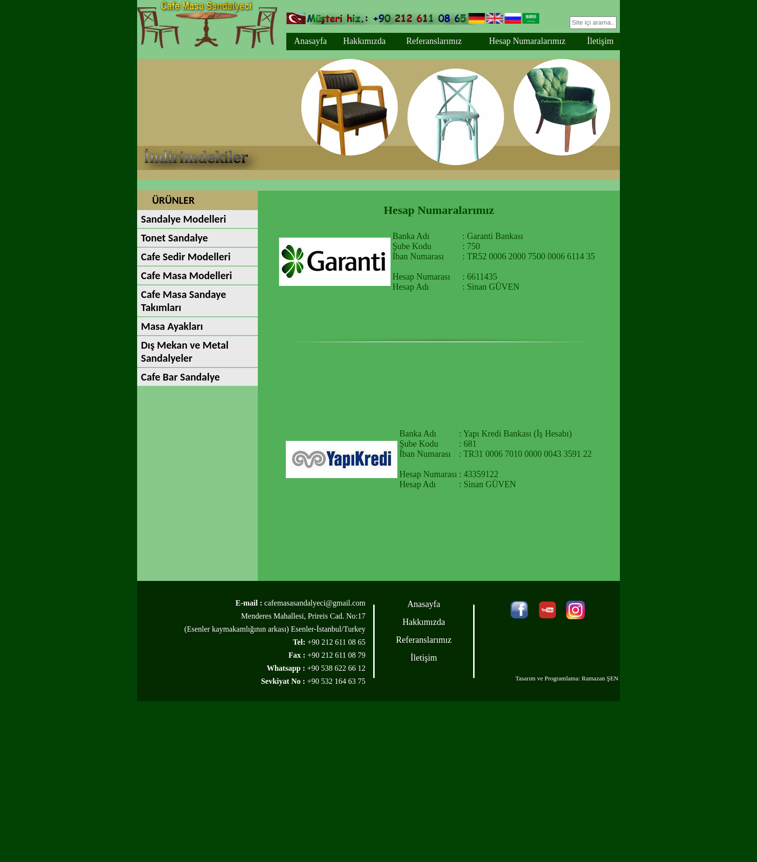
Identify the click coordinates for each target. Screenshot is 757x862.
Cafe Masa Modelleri (186, 275)
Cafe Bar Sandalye (180, 376)
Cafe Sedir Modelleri (186, 256)
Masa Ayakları (172, 326)
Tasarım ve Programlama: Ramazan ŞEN (566, 678)
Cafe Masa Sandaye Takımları (183, 301)
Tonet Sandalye (174, 237)
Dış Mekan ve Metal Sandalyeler (184, 352)
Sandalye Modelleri (183, 219)
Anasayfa (310, 41)
